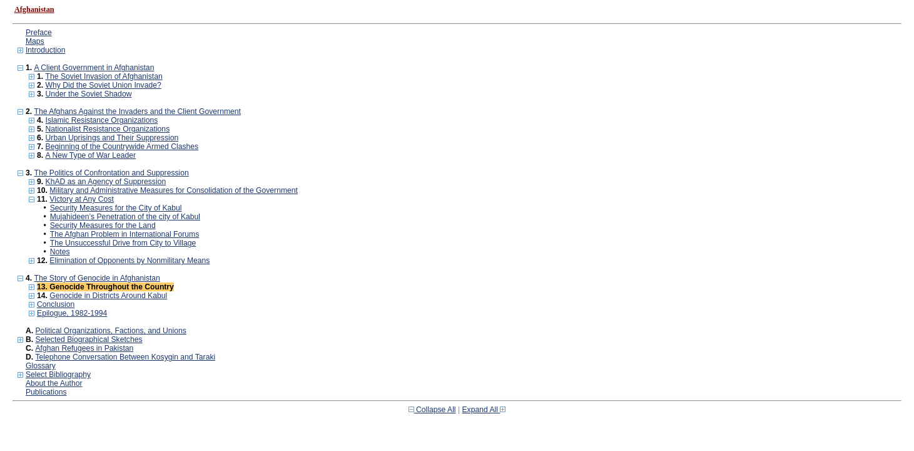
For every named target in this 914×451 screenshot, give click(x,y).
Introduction (46, 50)
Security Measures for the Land (103, 225)
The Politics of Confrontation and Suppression (111, 172)
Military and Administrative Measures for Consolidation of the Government (173, 190)
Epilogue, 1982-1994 (72, 313)
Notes (60, 251)
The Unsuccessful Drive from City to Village (123, 243)
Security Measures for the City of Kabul (116, 208)
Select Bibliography (58, 374)
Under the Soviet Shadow (89, 94)
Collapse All (432, 409)
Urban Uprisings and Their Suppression (112, 137)
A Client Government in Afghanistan (94, 67)
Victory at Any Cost (81, 199)
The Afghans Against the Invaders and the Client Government (137, 111)
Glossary (41, 365)
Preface (39, 32)
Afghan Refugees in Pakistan (85, 348)
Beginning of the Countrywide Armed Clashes (122, 146)
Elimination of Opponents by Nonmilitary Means (129, 260)
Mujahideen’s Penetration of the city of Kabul (125, 216)
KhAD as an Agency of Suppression (106, 181)
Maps (35, 41)
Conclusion (55, 304)
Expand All (484, 409)
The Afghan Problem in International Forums (125, 234)
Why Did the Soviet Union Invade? (103, 85)
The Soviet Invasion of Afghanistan (104, 76)
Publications (46, 392)
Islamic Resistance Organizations (102, 120)
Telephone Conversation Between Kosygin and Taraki (126, 357)
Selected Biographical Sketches (89, 339)
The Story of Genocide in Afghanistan (97, 278)
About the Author (54, 383)
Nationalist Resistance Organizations (108, 129)
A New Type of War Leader (91, 155)
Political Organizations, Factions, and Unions (111, 330)
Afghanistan (34, 9)
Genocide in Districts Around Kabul (108, 295)
